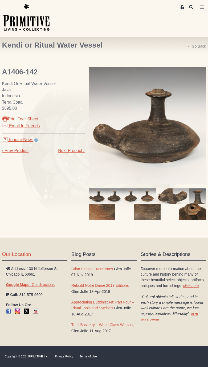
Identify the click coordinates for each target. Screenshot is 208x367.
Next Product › (71, 150)
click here (191, 286)
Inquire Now (17, 139)
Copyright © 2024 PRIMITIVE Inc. (27, 356)
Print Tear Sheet (20, 119)
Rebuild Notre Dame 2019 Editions (100, 285)
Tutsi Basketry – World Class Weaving (102, 325)
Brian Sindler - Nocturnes (92, 269)
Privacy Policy (64, 356)
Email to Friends (21, 126)
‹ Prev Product (15, 150)
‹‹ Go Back (197, 46)
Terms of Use (88, 356)
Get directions (30, 284)
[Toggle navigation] (202, 7)
